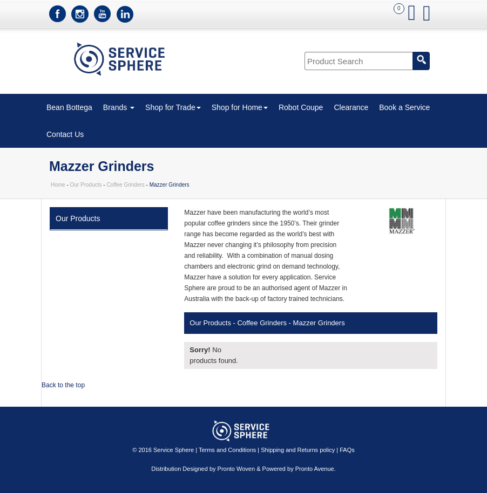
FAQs (347, 450)
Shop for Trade (173, 107)
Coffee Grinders (125, 185)
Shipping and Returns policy (298, 450)
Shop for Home (240, 107)
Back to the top (63, 385)
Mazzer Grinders (319, 323)
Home (58, 185)
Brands (118, 107)
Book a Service (404, 107)
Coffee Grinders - (263, 323)
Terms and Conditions (227, 450)
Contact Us (65, 134)
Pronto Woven (236, 468)
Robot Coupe (301, 107)
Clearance (351, 107)
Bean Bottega (69, 107)
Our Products (86, 185)
